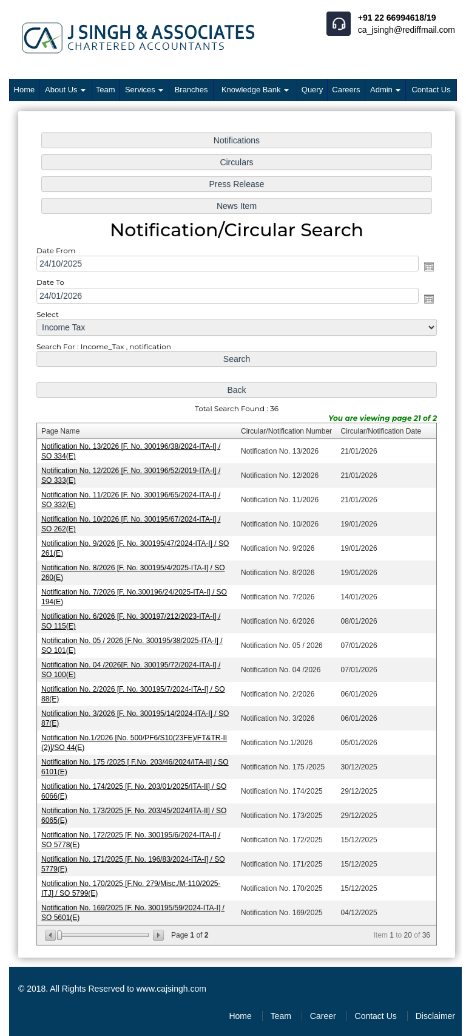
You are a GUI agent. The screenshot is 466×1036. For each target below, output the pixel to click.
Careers (346, 89)
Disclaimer (435, 1016)
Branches (191, 89)
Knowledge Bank (255, 89)
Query (312, 89)
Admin (385, 89)
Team (105, 89)
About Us (65, 89)
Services (144, 89)
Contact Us (430, 89)
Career (323, 1016)
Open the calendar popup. (425, 272)
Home (24, 89)
